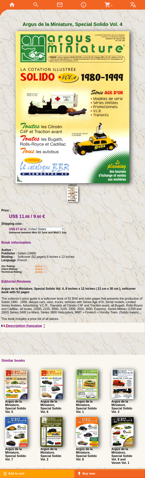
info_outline (83, 5)
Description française (24, 326)
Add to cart (13, 474)
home (12, 5)
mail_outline (59, 5)
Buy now (86, 474)
